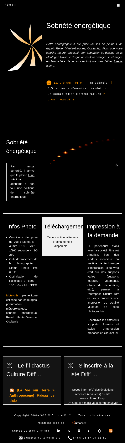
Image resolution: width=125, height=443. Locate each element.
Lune (31, 175)
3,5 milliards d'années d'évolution (77, 88)
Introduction (99, 82)
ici (116, 332)
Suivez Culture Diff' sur (30, 430)
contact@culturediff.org (40, 438)
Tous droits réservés (94, 415)
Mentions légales (51, 423)
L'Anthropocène (61, 99)
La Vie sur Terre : (69, 82)
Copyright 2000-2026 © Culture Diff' (42, 415)
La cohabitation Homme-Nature (75, 93)
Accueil (10, 4)
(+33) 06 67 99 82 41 (87, 438)
